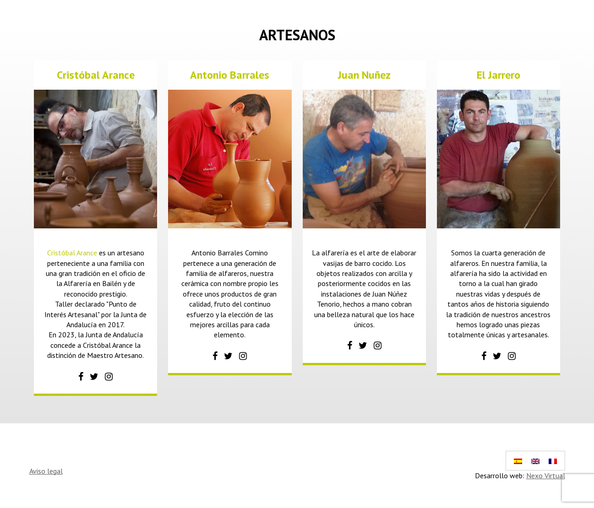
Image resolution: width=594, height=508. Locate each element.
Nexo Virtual (545, 475)
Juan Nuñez (364, 75)
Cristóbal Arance (96, 75)
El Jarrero (498, 75)
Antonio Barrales (229, 75)
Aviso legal (46, 471)
